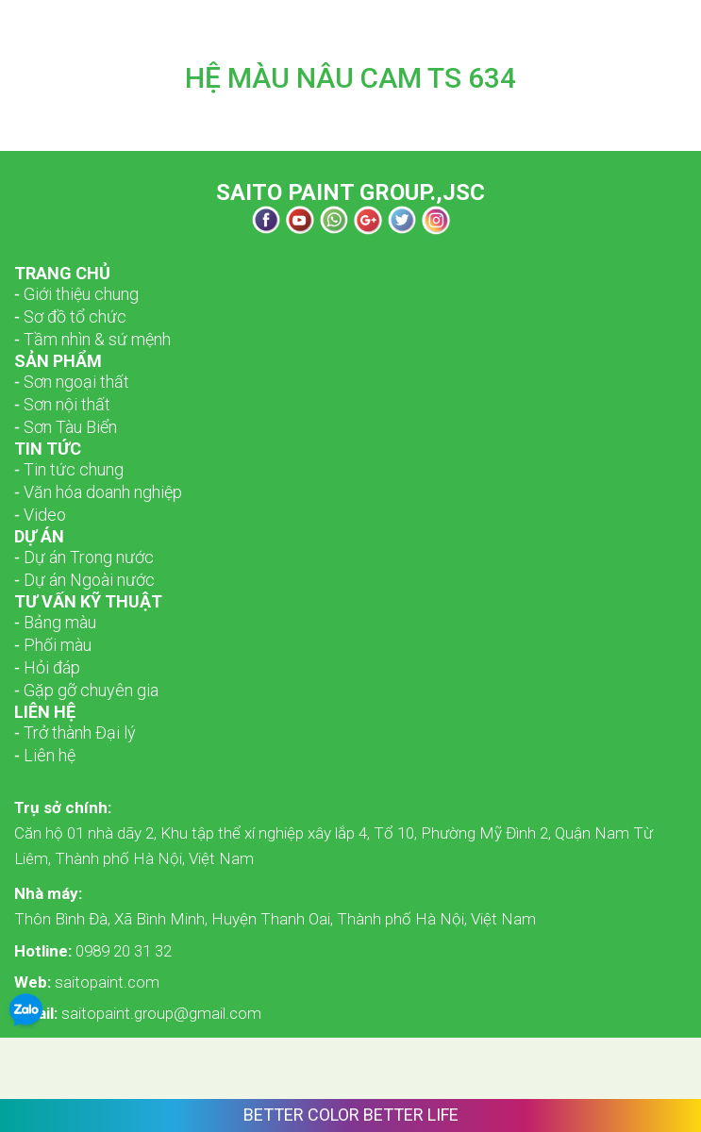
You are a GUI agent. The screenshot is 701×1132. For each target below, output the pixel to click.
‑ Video (40, 514)
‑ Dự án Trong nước (84, 557)
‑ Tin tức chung (69, 469)
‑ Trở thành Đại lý (75, 732)
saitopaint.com (86, 982)
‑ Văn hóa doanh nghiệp (98, 492)
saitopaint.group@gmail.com (137, 1013)
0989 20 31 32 (93, 950)
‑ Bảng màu (55, 622)
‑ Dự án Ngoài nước (84, 580)
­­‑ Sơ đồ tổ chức (70, 316)
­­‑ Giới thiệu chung (76, 294)
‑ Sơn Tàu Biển (65, 427)
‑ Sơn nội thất (62, 404)
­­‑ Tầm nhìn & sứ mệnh (92, 339)
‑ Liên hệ (44, 755)
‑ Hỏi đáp (47, 667)
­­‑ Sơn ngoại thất (71, 381)
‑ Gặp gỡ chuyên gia (86, 690)
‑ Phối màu (53, 645)
